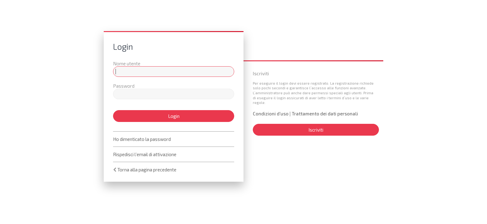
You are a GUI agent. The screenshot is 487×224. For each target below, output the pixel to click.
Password (123, 86)
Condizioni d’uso (271, 113)
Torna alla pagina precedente (146, 169)
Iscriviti (315, 130)
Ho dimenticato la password (142, 139)
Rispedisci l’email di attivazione (144, 154)
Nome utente (126, 63)
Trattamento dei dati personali (325, 113)
